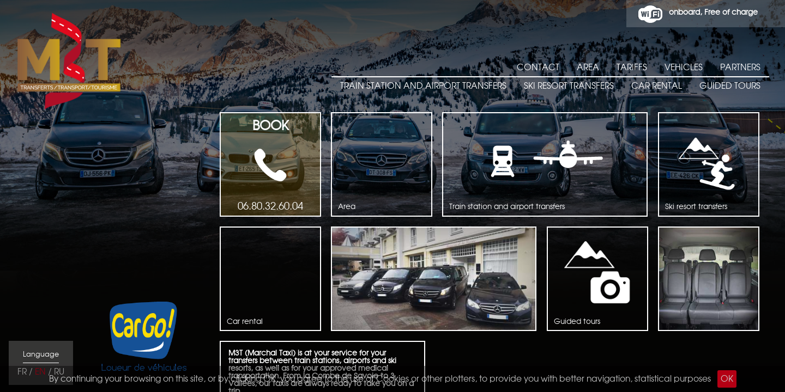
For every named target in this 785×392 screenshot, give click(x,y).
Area (588, 67)
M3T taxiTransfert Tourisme (40, 60)
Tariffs (632, 67)
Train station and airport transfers (423, 86)
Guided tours (729, 86)
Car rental (656, 86)
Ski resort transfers (569, 86)
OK (727, 379)
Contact (538, 67)
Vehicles (684, 67)
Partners (740, 67)
